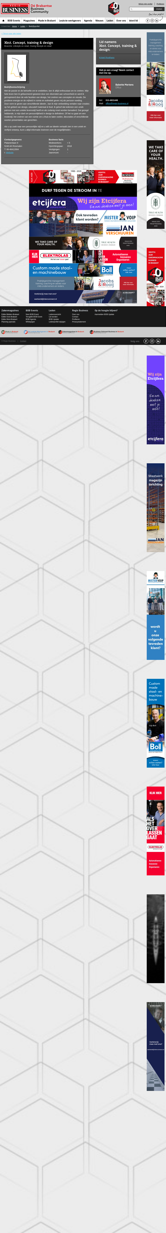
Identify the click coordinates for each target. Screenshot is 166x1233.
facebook (146, 341)
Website (9, 152)
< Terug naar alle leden (11, 33)
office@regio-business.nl (117, 103)
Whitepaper (30, 322)
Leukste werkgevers (70, 21)
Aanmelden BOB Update (104, 314)
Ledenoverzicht (55, 314)
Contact (75, 317)
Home (3, 20)
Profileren (160, 4)
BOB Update (54, 319)
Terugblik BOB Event (34, 317)
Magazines (29, 21)
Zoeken (159, 9)
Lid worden (53, 317)
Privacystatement (79, 322)
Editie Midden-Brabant (10, 314)
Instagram (152, 341)
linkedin (158, 341)
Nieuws (99, 21)
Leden (110, 21)
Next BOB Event (32, 314)
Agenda (88, 21)
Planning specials (8, 322)
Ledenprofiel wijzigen (57, 322)
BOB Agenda (31, 319)
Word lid (133, 21)
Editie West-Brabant (9, 319)
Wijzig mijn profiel (145, 4)
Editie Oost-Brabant (9, 317)
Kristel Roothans (106, 57)
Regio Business (27, 8)
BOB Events (14, 21)
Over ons (121, 21)
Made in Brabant (47, 21)
